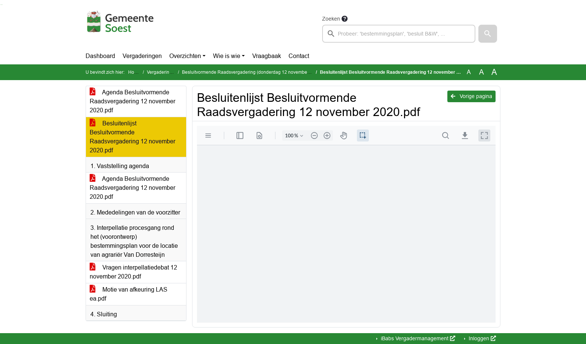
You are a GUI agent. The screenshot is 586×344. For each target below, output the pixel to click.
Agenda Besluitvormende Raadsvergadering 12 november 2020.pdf (132, 101)
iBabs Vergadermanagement (417, 338)
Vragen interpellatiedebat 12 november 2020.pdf (133, 272)
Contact (299, 56)
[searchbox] (398, 34)
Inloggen (481, 338)
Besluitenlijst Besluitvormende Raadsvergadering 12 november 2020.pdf (132, 136)
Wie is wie (226, 56)
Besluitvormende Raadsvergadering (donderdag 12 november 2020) (252, 72)
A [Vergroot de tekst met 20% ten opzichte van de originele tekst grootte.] (481, 72)
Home (134, 72)
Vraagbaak (266, 56)
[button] (487, 34)
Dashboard (100, 56)
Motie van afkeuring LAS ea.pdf (128, 294)
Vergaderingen (142, 56)
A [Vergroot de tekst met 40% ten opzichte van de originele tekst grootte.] (494, 72)
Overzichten (185, 56)
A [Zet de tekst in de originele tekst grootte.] (469, 72)
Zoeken (331, 19)
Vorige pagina (471, 96)
